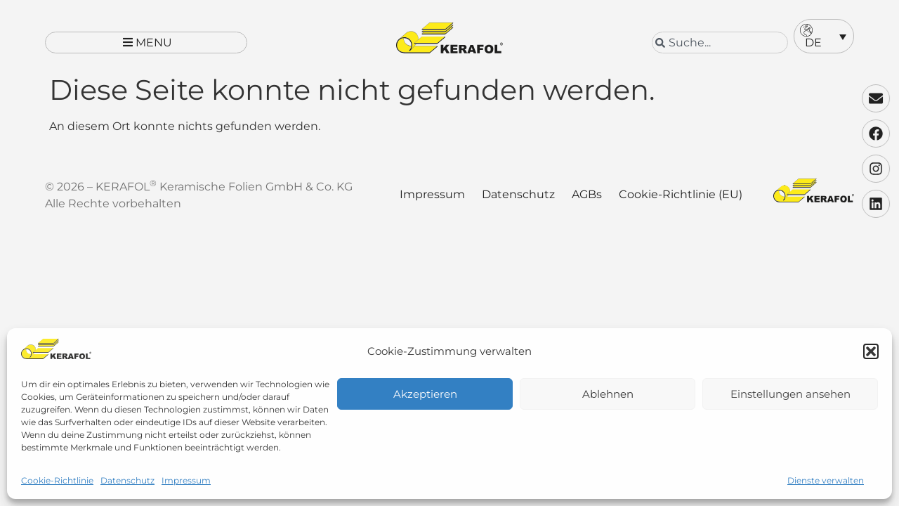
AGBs (587, 203)
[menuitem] (824, 36)
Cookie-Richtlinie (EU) (680, 203)
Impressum (186, 480)
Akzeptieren (425, 394)
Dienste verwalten (825, 480)
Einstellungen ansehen (790, 394)
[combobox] (720, 42)
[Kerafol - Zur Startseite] (449, 37)
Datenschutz (127, 480)
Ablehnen (608, 394)
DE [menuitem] (813, 42)
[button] (871, 351)
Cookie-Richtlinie (57, 480)
